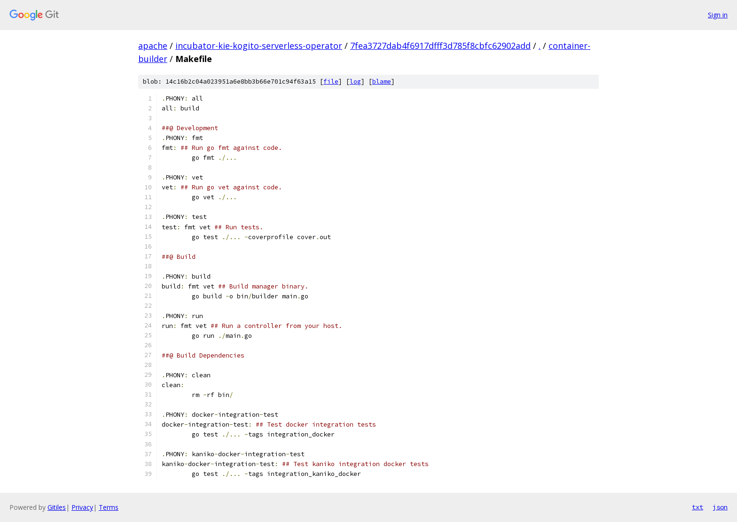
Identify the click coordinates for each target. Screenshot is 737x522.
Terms (108, 507)
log (355, 82)
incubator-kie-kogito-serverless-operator (258, 45)
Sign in (718, 14)
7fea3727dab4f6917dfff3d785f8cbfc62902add (440, 45)
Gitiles (56, 507)
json (720, 507)
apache (152, 45)
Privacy (82, 507)
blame (381, 82)
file (330, 82)
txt (697, 507)
